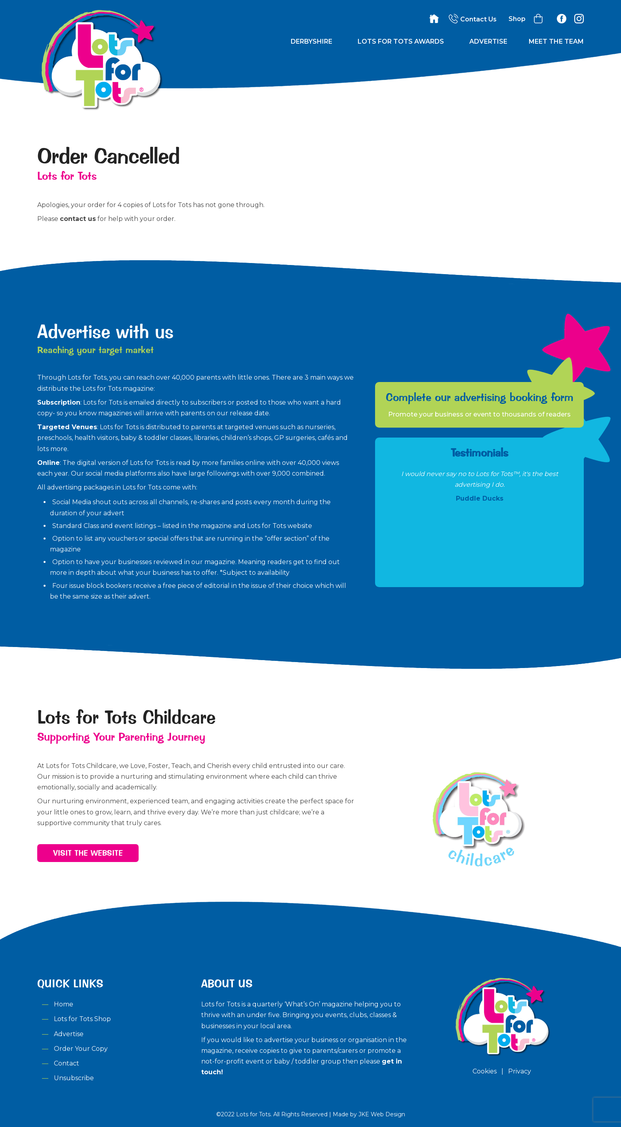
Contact (66, 1063)
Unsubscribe (74, 1078)
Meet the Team (556, 41)
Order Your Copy (81, 1048)
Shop (517, 19)
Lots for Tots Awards (401, 41)
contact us (78, 219)
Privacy (519, 1071)
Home (63, 1004)
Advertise (488, 41)
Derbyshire (311, 41)
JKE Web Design (381, 1114)
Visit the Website (88, 853)
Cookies (484, 1071)
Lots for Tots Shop (82, 1019)
